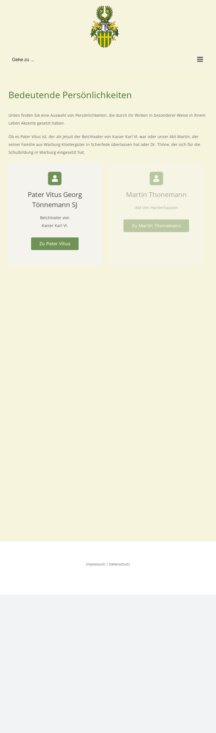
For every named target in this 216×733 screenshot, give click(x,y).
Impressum (95, 564)
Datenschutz (119, 564)
